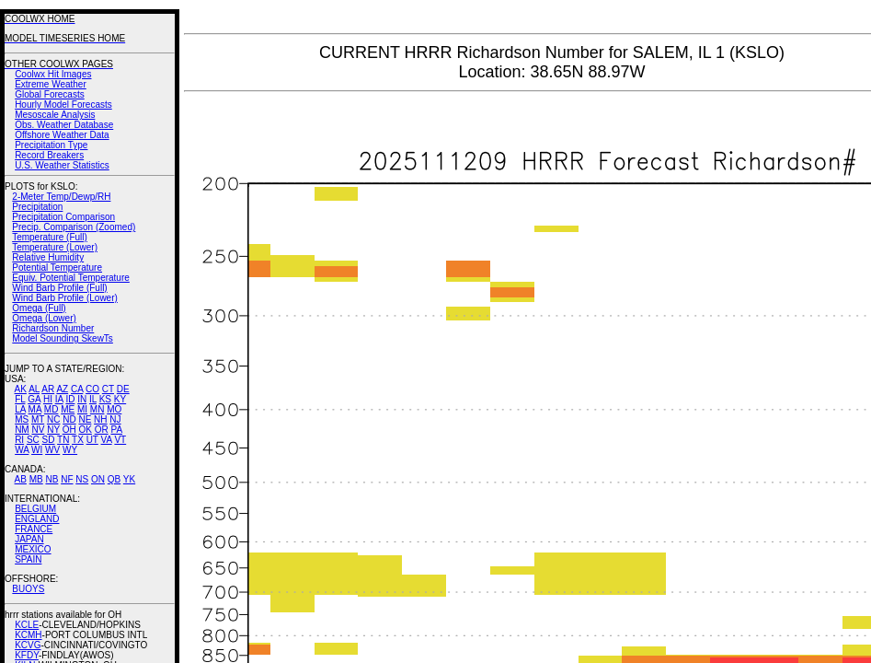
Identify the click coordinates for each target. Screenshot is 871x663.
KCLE (27, 625)
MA (35, 409)
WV (52, 450)
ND (69, 419)
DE (123, 389)
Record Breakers (49, 155)
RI (19, 440)
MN (97, 409)
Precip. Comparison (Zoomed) (73, 227)
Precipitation (37, 207)
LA (20, 409)
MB (36, 479)
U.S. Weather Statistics (62, 165)
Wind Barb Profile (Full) (59, 288)
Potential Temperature (57, 267)
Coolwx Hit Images (53, 74)
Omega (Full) (38, 308)
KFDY (27, 655)
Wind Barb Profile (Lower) (64, 298)
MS (22, 419)
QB (114, 479)
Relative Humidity (48, 257)
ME (67, 409)
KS (105, 399)
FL (20, 399)
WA (22, 450)
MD (51, 409)
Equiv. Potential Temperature (70, 278)
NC (53, 419)
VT (120, 440)
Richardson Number (53, 328)
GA (34, 399)
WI (36, 450)
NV (37, 430)
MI (82, 409)
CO (92, 389)
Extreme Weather (50, 84)
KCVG (27, 645)
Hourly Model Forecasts (63, 104)
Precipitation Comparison (63, 217)
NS (81, 479)
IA (59, 399)
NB (51, 479)
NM (22, 430)
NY (53, 430)
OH (69, 430)
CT (108, 389)
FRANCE (33, 529)
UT (92, 440)
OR (102, 430)
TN (63, 440)
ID (69, 399)
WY (70, 450)
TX (78, 440)
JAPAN (29, 539)
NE (84, 419)
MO (114, 409)
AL (34, 389)
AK (21, 389)
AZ (62, 389)
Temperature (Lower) (54, 247)
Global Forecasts (50, 94)
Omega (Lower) (43, 318)
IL (93, 399)
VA (106, 440)
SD (48, 440)
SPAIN (28, 559)
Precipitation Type (51, 145)
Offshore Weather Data (62, 135)
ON (98, 479)
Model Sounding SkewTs (62, 338)
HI (47, 399)
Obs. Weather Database (64, 125)
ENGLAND (37, 519)
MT (37, 419)
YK (129, 479)
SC (33, 440)
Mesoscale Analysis (55, 115)
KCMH (28, 635)
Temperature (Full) (49, 237)
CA (77, 389)
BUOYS (28, 589)
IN (81, 399)
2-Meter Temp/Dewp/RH (61, 197)
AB (21, 479)
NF (67, 479)
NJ (114, 419)
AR (47, 389)
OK (84, 430)
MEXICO (33, 549)
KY (120, 399)
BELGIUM (35, 509)
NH (100, 419)
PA (116, 430)
